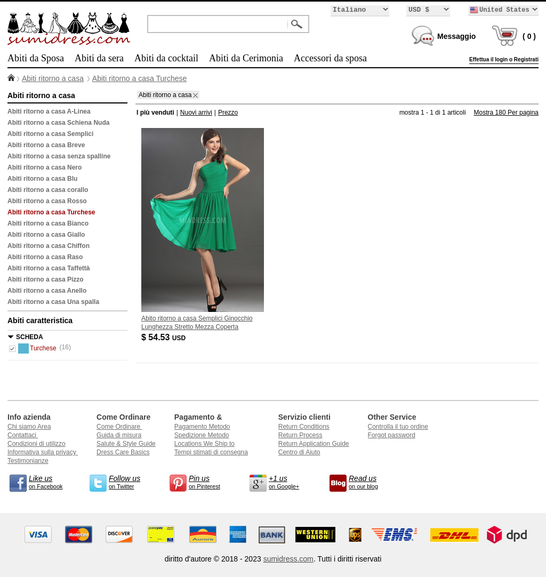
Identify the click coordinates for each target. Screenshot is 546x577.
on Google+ (290, 482)
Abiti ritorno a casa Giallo (46, 234)
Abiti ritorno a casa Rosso (47, 201)
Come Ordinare (119, 426)
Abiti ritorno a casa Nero (44, 167)
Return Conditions (304, 426)
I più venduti (155, 112)
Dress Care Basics (123, 452)
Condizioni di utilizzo (36, 443)
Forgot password (391, 435)
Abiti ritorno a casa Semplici (50, 134)
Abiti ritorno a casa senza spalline (58, 156)
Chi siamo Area (29, 426)
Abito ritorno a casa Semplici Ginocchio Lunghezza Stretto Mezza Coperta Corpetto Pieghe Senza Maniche (197, 327)
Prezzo (228, 112)
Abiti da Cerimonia (246, 58)
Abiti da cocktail (166, 58)
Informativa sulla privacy (42, 452)
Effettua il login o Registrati (504, 59)
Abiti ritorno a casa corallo (47, 190)
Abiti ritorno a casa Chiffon (48, 246)
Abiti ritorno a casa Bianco (48, 223)
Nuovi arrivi (196, 112)
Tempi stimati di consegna (211, 452)
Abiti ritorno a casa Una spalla (53, 302)
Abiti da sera (99, 58)
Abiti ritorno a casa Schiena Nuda (58, 122)
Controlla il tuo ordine (398, 426)
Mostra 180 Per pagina (506, 112)
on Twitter (130, 482)
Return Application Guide (313, 443)
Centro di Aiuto (299, 452)
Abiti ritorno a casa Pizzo (45, 279)
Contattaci (22, 435)
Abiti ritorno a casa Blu (42, 178)
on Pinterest (210, 482)
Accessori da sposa (330, 58)
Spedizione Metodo (201, 435)
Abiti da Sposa (35, 58)
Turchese (37, 348)
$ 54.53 (164, 337)
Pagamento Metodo (202, 426)
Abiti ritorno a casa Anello (46, 290)
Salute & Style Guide (126, 443)
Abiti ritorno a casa (53, 78)
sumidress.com (288, 559)
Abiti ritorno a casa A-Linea (49, 111)
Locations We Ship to (204, 443)
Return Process (300, 435)
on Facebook (50, 482)
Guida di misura (119, 435)
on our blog (370, 482)
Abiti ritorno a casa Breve (46, 145)
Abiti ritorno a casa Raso (45, 257)
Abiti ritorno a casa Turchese (139, 78)
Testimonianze (28, 460)
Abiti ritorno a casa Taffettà (48, 268)
